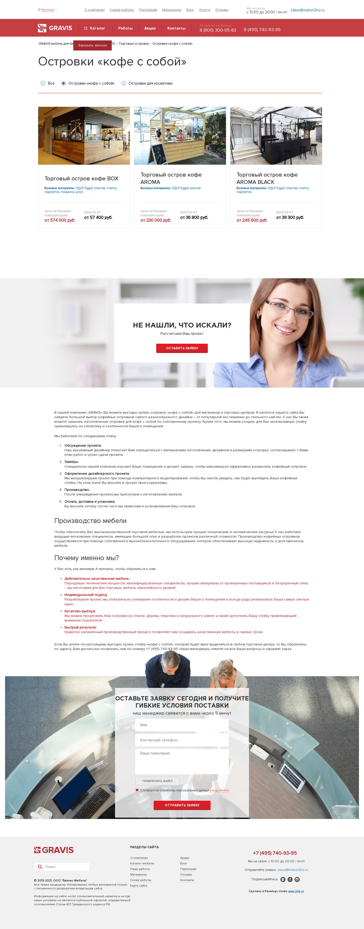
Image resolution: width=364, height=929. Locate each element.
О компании (94, 10)
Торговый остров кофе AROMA (171, 178)
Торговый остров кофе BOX (81, 178)
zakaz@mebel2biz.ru (308, 10)
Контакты (187, 880)
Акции (184, 858)
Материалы (171, 10)
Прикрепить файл (157, 781)
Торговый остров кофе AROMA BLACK (267, 178)
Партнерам (148, 10)
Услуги (204, 10)
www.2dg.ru (296, 891)
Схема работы (122, 10)
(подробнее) (219, 790)
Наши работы (140, 869)
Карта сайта (138, 886)
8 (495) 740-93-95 (262, 29)
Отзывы (222, 10)
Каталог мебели (142, 863)
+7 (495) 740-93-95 (275, 853)
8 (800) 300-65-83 (218, 30)
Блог (190, 10)
